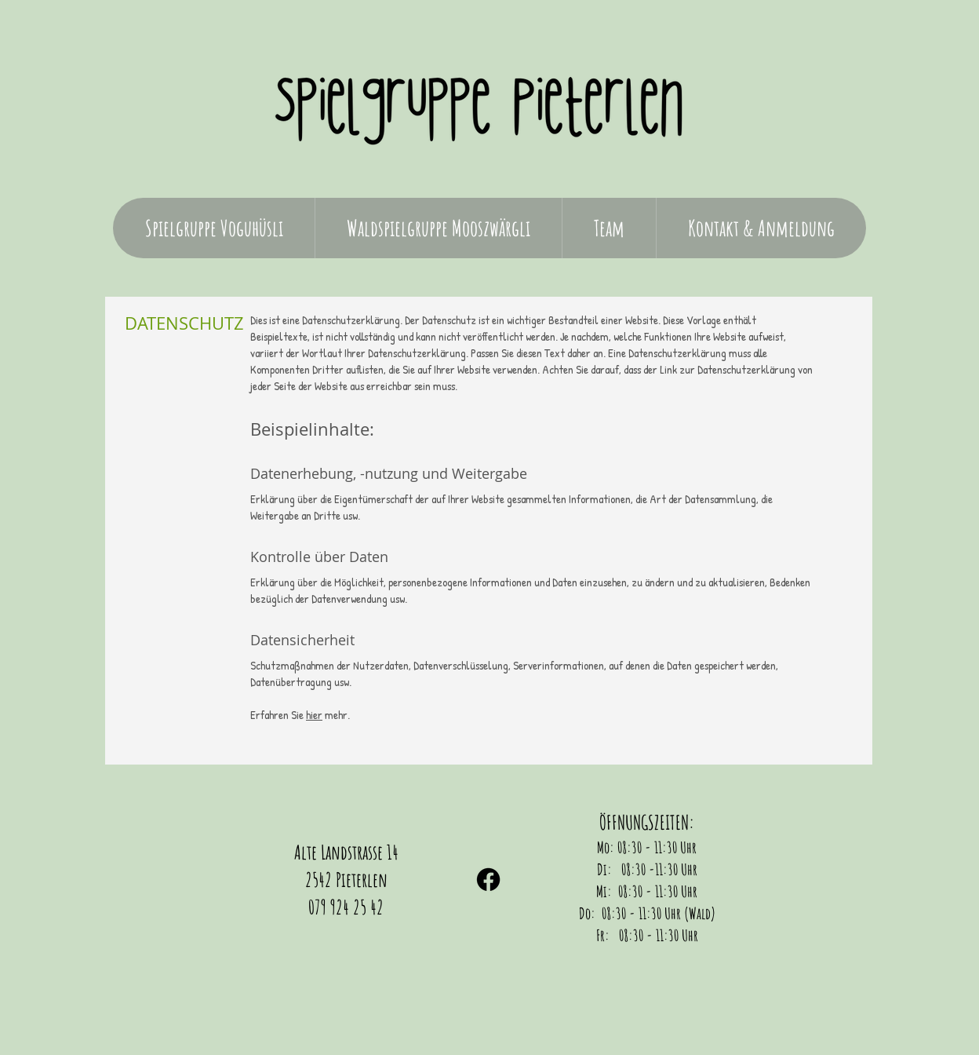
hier (314, 714)
